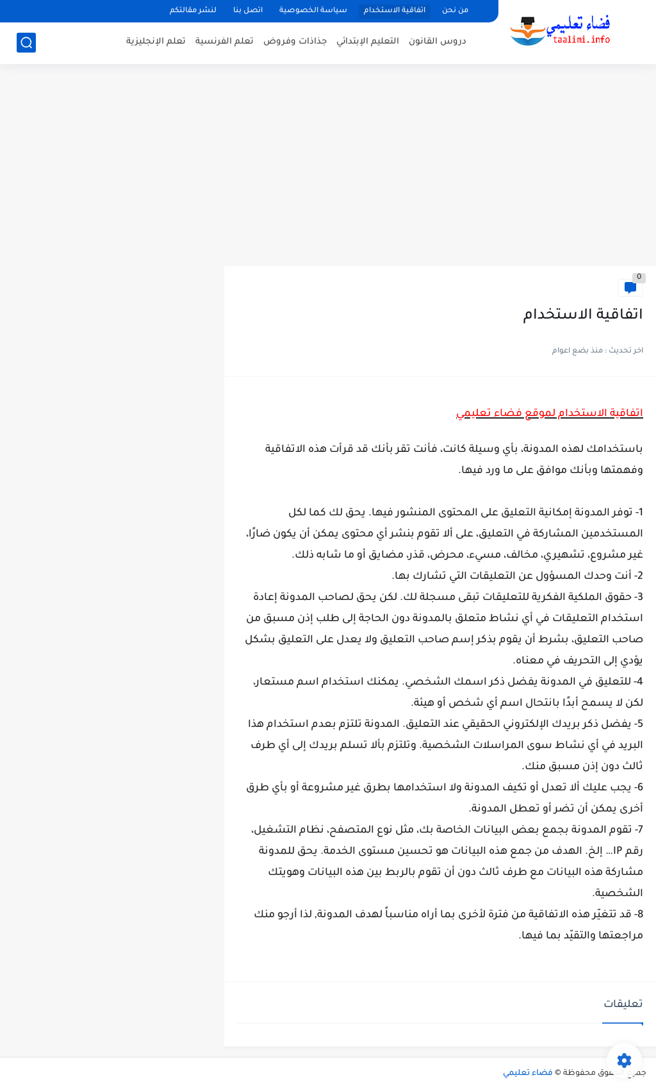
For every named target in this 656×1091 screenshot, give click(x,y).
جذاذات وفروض (295, 42)
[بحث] (26, 43)
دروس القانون (437, 42)
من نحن (455, 11)
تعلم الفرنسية (224, 42)
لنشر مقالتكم (193, 11)
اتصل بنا (248, 11)
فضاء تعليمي (528, 1073)
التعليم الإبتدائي (367, 42)
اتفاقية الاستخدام (394, 11)
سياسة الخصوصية (313, 11)
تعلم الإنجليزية (156, 42)
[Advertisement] (328, 166)
